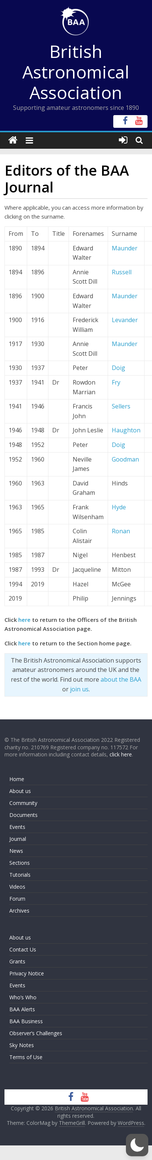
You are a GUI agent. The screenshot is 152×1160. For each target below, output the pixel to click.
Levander (125, 320)
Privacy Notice (26, 973)
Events (17, 826)
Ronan (121, 531)
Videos (17, 886)
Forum (17, 898)
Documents (23, 814)
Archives (19, 910)
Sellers (121, 406)
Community (23, 802)
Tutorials (20, 874)
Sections (19, 862)
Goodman (125, 459)
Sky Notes (21, 1045)
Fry (116, 382)
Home (16, 779)
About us (20, 791)
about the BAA (121, 679)
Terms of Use (25, 1057)
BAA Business (26, 1021)
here (24, 619)
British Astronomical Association (75, 72)
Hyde (119, 507)
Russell (122, 272)
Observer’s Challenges (35, 1033)
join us (79, 689)
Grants (17, 961)
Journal (17, 838)
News (16, 850)
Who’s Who (23, 997)
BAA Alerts (22, 1009)
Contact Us (22, 949)
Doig (118, 368)
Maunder (124, 248)
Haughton (126, 430)
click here (121, 754)
